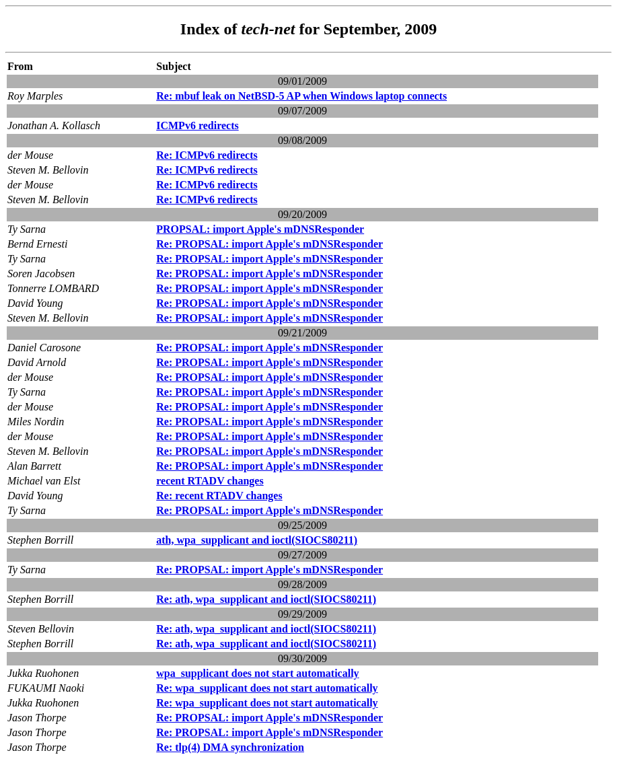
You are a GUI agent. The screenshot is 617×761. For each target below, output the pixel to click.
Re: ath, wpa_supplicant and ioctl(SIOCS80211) (266, 599)
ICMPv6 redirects (197, 125)
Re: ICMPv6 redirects (206, 155)
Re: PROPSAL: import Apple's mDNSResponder (269, 244)
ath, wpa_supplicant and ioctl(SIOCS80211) (256, 540)
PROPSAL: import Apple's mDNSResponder (260, 229)
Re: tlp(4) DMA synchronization (230, 747)
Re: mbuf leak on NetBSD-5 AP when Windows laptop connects (301, 96)
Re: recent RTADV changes (219, 495)
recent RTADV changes (209, 480)
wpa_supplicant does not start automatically (257, 673)
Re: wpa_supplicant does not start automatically (266, 688)
